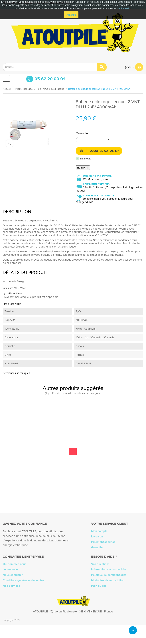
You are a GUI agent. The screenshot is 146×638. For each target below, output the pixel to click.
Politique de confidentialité (108, 575)
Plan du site (99, 586)
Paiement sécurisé (103, 542)
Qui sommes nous (14, 564)
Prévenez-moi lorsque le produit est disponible (30, 297)
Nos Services (11, 586)
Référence (8, 288)
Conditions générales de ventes (23, 580)
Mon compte (99, 531)
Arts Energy (18, 281)
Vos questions (100, 564)
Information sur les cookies (109, 569)
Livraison (97, 536)
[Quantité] (108, 140)
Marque (7, 281)
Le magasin (10, 569)
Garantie (97, 547)
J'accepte (71, 14)
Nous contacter (13, 575)
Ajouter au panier (99, 151)
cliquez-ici (124, 8)
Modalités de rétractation (107, 580)
